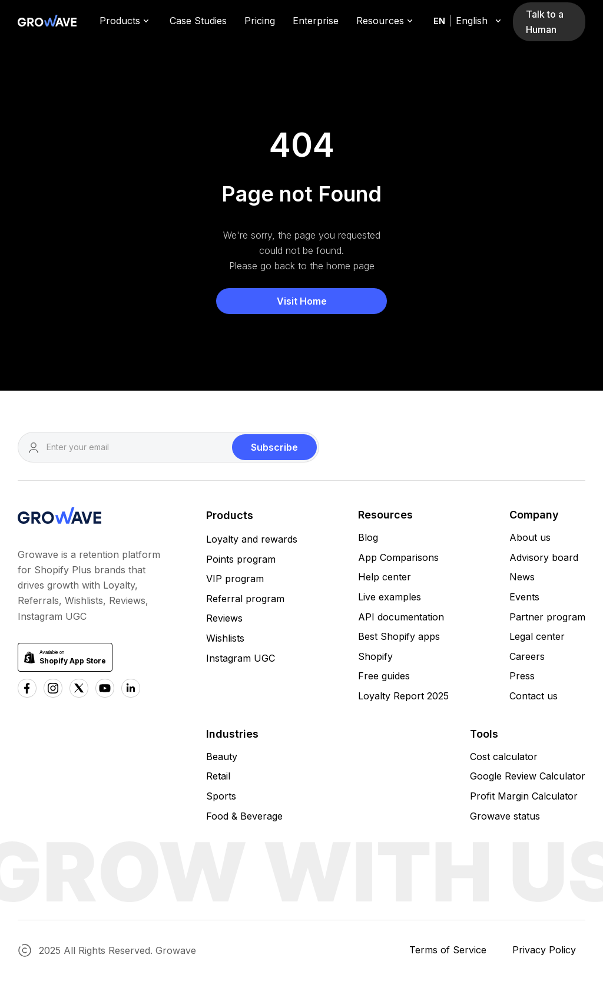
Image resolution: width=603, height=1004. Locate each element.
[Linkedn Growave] (130, 688)
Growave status (505, 816)
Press (522, 676)
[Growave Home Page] (47, 22)
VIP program (235, 578)
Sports (221, 796)
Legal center (537, 636)
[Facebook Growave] (27, 688)
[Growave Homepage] (59, 517)
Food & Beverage (244, 816)
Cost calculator (504, 756)
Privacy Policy (544, 950)
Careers (527, 656)
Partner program (547, 617)
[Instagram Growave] (53, 688)
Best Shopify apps (399, 636)
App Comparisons (398, 557)
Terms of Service (447, 950)
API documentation (401, 617)
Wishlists (225, 638)
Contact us (533, 696)
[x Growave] (78, 688)
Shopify (375, 656)
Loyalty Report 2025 (403, 696)
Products (229, 515)
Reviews (224, 618)
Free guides (384, 676)
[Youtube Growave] (104, 688)
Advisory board (543, 557)
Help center (384, 577)
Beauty (221, 756)
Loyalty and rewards (251, 539)
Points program (241, 559)
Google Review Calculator (527, 776)
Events (524, 597)
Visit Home (302, 301)
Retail (218, 776)
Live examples (389, 597)
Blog (368, 537)
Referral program (245, 599)
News (522, 577)
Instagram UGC (240, 658)
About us (530, 537)
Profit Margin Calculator (524, 796)
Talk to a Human (545, 21)
